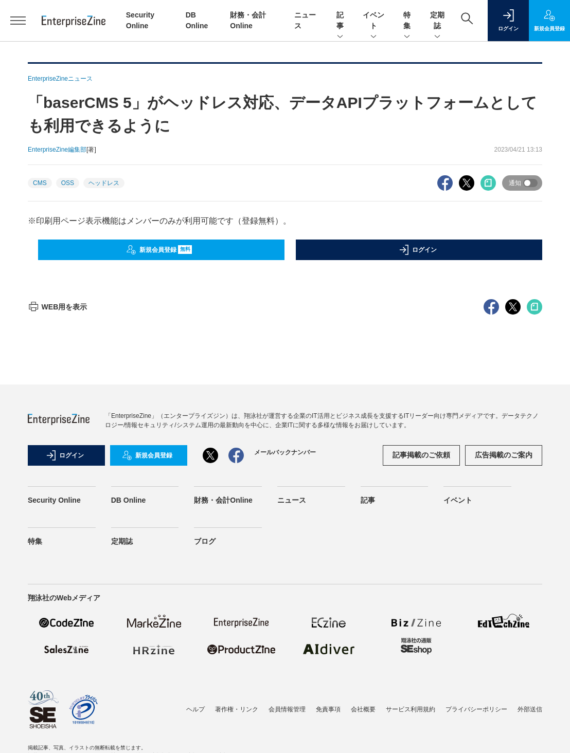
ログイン (418, 250)
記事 (340, 21)
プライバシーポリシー (476, 709)
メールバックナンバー (285, 452)
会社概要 (363, 709)
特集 (407, 21)
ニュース (291, 500)
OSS (67, 183)
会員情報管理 (287, 709)
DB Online (128, 500)
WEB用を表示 (57, 307)
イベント (373, 21)
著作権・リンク (236, 709)
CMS (40, 183)
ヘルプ (195, 709)
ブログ (205, 541)
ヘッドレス (103, 183)
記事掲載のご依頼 (421, 455)
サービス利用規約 (410, 709)
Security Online (54, 500)
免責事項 (328, 709)
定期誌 (437, 21)
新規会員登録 (159, 250)
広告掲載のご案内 (503, 455)
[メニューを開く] (18, 20)
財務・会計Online (223, 500)
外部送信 (530, 709)
